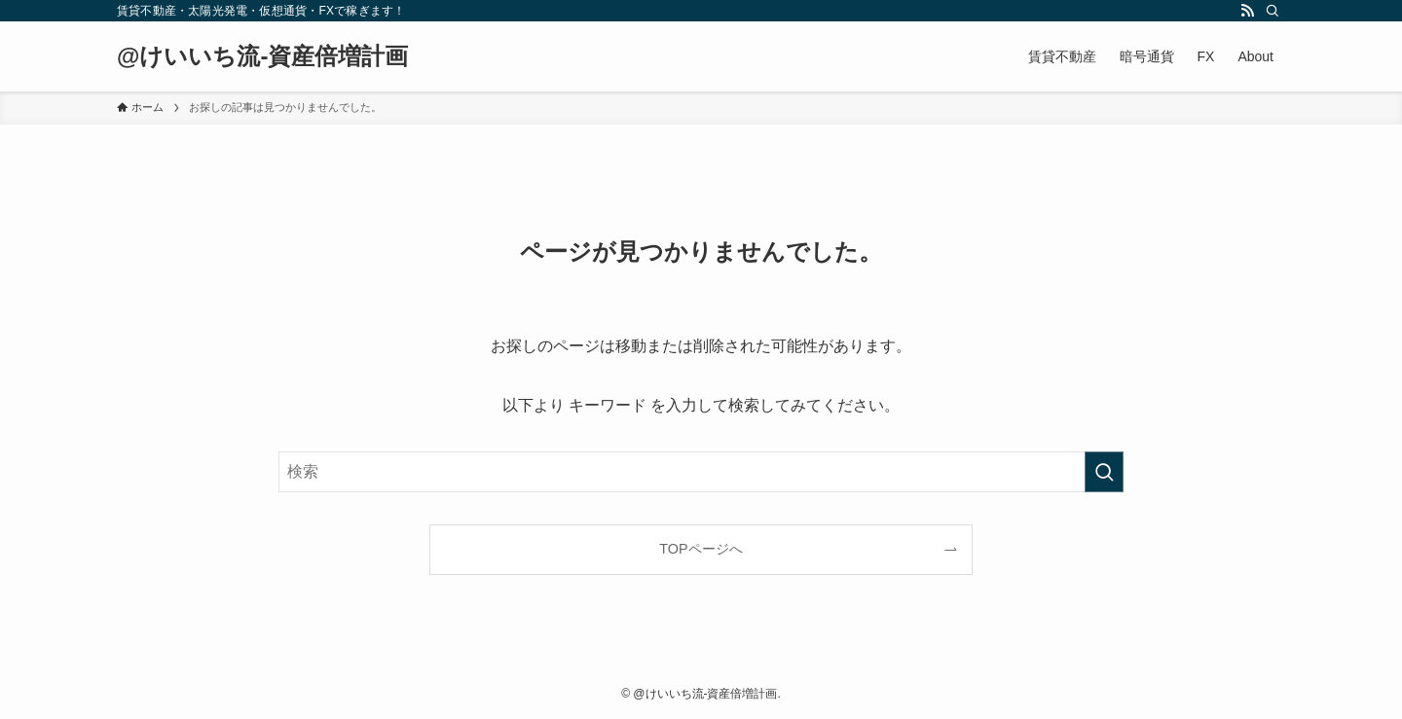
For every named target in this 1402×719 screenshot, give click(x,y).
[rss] (1247, 10)
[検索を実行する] (1104, 471)
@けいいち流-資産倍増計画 (262, 56)
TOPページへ (700, 549)
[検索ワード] (701, 471)
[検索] (1272, 10)
